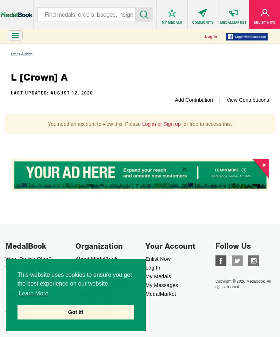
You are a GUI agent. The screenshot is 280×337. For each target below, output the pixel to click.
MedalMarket (160, 294)
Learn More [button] (33, 293)
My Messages (161, 285)
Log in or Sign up (161, 124)
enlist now (158, 259)
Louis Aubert (21, 53)
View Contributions (248, 100)
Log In (152, 268)
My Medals (158, 276)
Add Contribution (194, 100)
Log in (211, 36)
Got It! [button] (75, 312)
